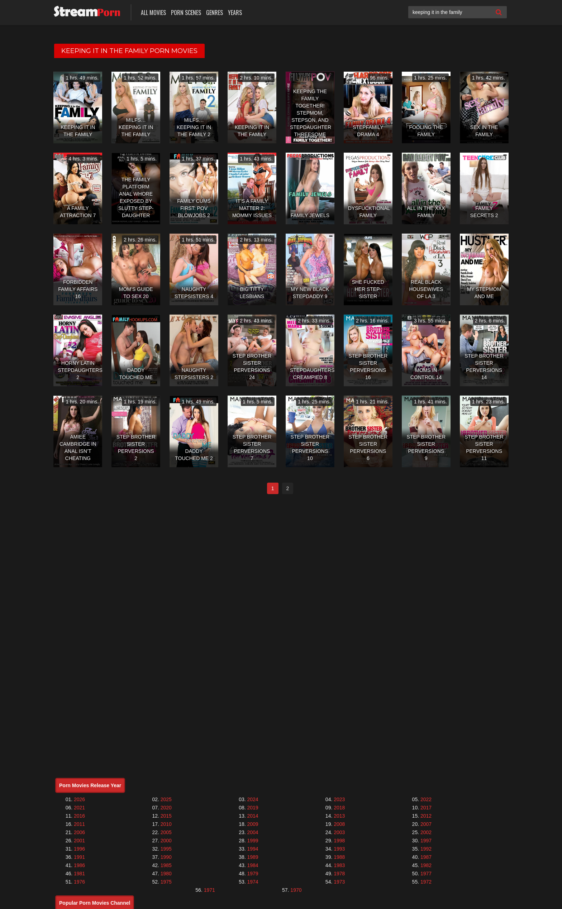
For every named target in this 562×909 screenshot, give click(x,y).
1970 (295, 890)
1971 (209, 890)
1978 (339, 873)
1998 (339, 840)
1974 (252, 882)
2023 (339, 799)
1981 (79, 873)
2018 (339, 807)
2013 (339, 816)
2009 (252, 824)
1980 (166, 873)
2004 (252, 832)
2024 (252, 799)
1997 (426, 840)
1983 (339, 865)
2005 (166, 832)
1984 (252, 865)
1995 (166, 849)
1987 (426, 857)
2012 (426, 816)
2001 (79, 840)
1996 (79, 849)
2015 (166, 816)
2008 (339, 824)
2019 (252, 807)
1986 (79, 865)
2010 (166, 824)
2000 (166, 840)
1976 (79, 882)
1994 (252, 849)
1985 (166, 865)
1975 (166, 882)
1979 (252, 873)
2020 (166, 807)
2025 (166, 799)
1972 (426, 882)
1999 (252, 840)
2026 (79, 799)
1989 (252, 857)
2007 (426, 824)
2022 (426, 799)
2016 (79, 816)
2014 (252, 816)
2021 (79, 807)
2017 (426, 807)
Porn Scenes (186, 12)
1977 (426, 873)
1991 (79, 857)
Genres (214, 12)
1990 (166, 857)
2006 (79, 832)
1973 (339, 882)
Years (235, 12)
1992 (426, 849)
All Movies (153, 12)
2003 (339, 832)
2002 (426, 832)
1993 (339, 849)
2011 (79, 824)
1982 (426, 865)
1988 (339, 857)
